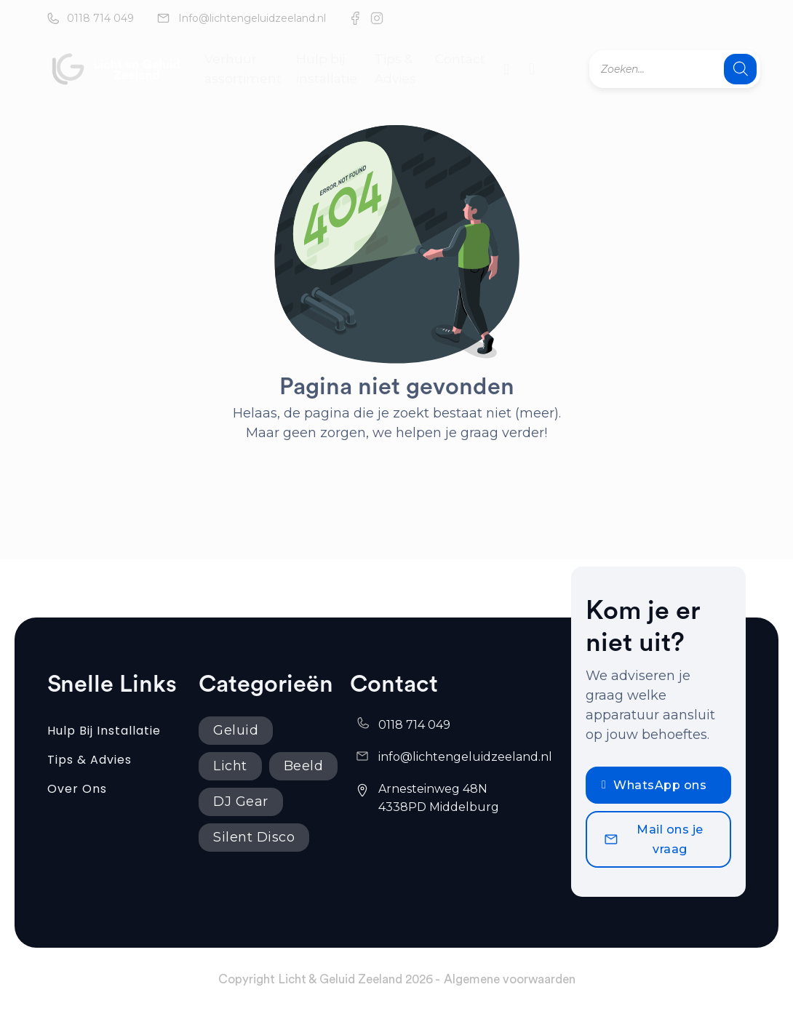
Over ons (77, 788)
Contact (460, 59)
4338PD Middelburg (438, 807)
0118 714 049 (100, 18)
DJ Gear (240, 802)
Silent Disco (254, 837)
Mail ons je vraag (653, 839)
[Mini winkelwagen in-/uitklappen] (532, 69)
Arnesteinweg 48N (434, 789)
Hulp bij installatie (326, 69)
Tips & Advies (395, 69)
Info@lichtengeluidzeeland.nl (252, 18)
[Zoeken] (740, 69)
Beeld (304, 766)
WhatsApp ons (654, 785)
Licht (230, 766)
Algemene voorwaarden (509, 979)
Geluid (235, 730)
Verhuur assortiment (243, 69)
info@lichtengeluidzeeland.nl (465, 757)
